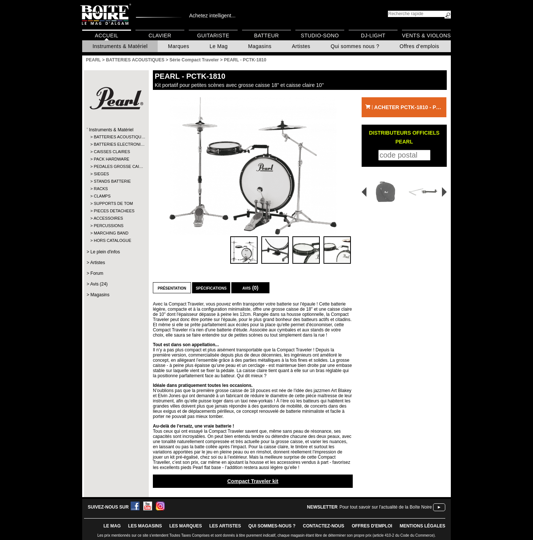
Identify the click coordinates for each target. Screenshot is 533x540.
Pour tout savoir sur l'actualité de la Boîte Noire (385, 507)
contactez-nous (323, 526)
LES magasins (145, 526)
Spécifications (211, 288)
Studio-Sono (320, 35)
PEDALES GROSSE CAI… (116, 166)
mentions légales (422, 526)
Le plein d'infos (105, 251)
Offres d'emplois (419, 46)
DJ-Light (373, 35)
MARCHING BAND (111, 233)
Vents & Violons (426, 35)
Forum (96, 273)
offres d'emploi (372, 526)
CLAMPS (102, 196)
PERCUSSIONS (108, 225)
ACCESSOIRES (108, 218)
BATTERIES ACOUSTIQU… (116, 137)
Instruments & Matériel (120, 46)
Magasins (259, 46)
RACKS (101, 188)
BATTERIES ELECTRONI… (116, 144)
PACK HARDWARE (111, 159)
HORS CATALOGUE (112, 240)
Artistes (301, 46)
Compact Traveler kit (252, 481)
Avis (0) (250, 288)
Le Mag (218, 46)
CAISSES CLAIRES (112, 151)
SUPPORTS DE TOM (113, 203)
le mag (112, 526)
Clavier (159, 35)
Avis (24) (99, 284)
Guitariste (213, 35)
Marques (178, 46)
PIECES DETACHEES (114, 211)
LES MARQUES (185, 526)
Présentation (172, 288)
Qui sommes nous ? (355, 46)
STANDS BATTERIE (112, 181)
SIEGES (101, 174)
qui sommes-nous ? (271, 526)
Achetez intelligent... (212, 15)
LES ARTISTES (225, 526)
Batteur (266, 35)
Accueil (106, 35)
